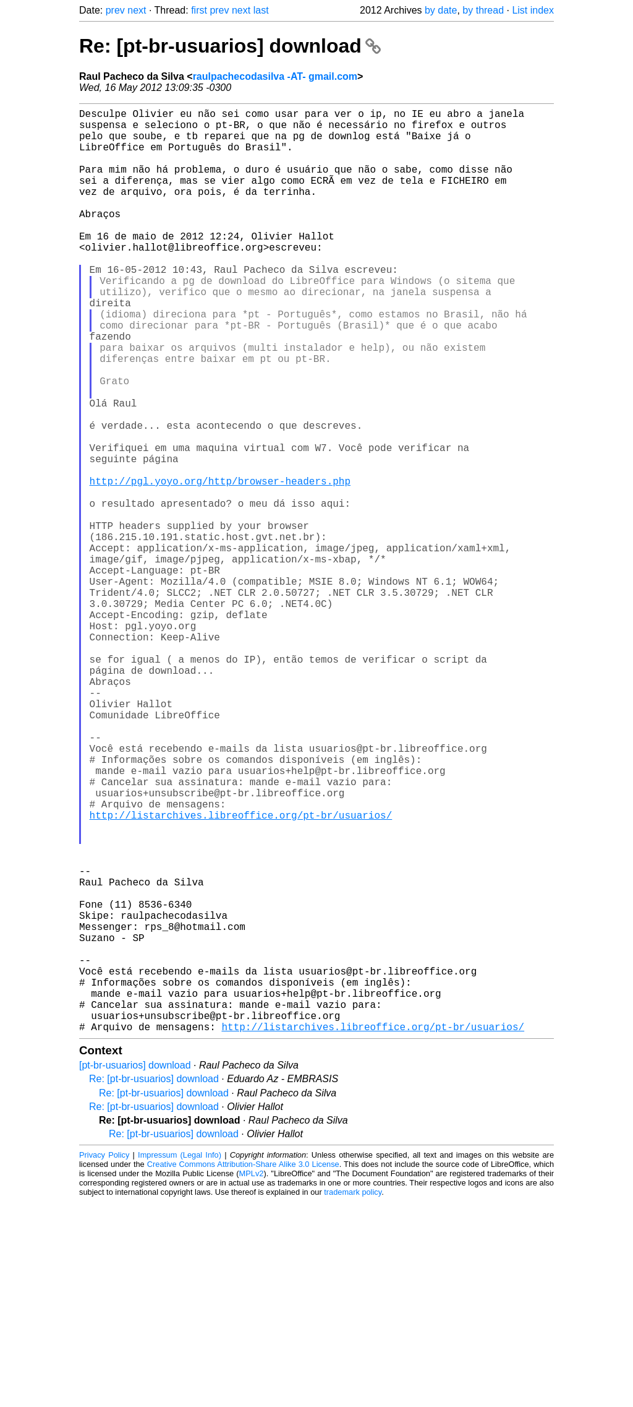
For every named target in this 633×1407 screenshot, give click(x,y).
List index (533, 10)
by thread (483, 10)
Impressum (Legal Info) (179, 1360)
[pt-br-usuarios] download (135, 1270)
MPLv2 (251, 1378)
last (261, 10)
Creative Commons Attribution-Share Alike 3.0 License (243, 1369)
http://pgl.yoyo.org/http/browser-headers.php (220, 565)
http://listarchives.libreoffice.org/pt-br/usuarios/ (241, 973)
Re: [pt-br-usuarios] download (230, 46)
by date (441, 10)
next (136, 10)
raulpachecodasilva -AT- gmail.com (275, 76)
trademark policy (352, 1397)
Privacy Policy (104, 1360)
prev (115, 10)
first (199, 10)
